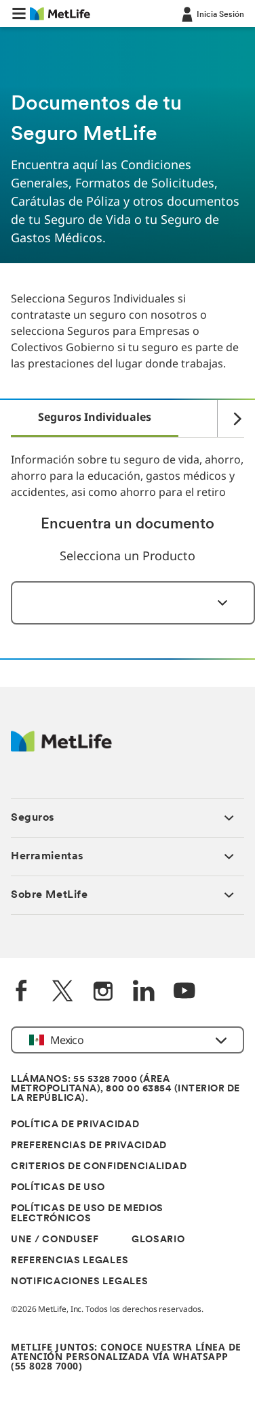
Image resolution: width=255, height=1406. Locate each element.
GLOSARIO (158, 1240)
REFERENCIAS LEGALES (69, 1261)
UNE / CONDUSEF (55, 1240)
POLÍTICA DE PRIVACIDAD (75, 1125)
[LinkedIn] (144, 992)
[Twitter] (62, 992)
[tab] (94, 418)
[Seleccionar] (214, 603)
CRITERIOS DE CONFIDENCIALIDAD (99, 1167)
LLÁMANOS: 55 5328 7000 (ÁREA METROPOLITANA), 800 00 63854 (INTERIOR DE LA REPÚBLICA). (125, 1089)
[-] (211, 13)
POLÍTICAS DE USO (58, 1188)
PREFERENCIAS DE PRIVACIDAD (89, 1146)
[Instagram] (103, 992)
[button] (19, 13)
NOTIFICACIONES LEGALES (79, 1282)
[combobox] (133, 603)
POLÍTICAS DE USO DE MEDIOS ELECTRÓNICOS (87, 1214)
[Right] (230, 418)
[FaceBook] (22, 992)
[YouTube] (184, 992)
